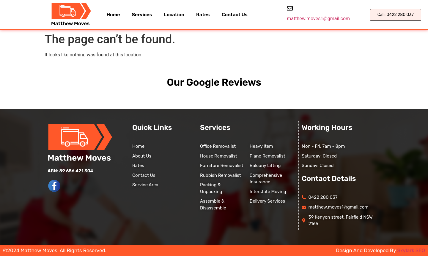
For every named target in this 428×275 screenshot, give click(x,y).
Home (113, 15)
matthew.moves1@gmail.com (318, 18)
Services (142, 15)
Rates (203, 15)
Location (174, 15)
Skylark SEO (411, 250)
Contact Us (234, 15)
